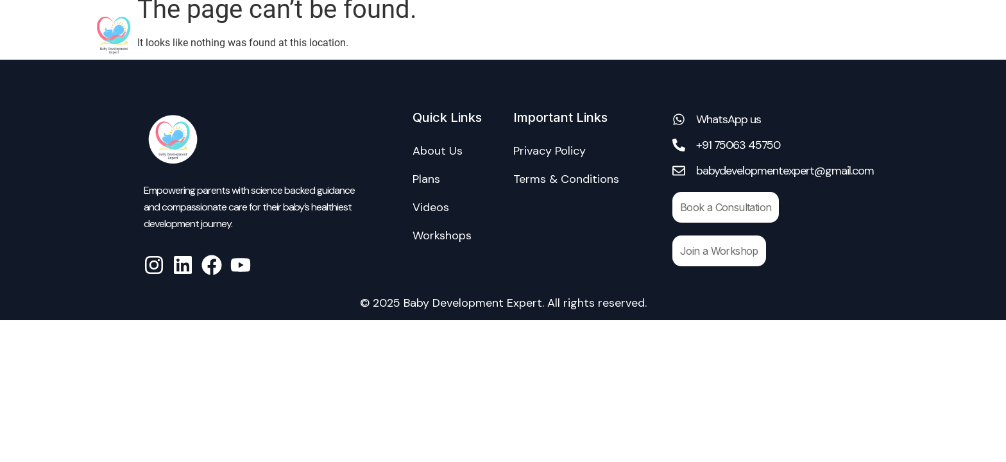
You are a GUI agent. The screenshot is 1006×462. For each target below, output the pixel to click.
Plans (426, 179)
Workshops (762, 34)
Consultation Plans (663, 34)
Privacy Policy (549, 150)
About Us (568, 34)
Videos (832, 34)
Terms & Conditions (566, 179)
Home (505, 34)
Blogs (887, 34)
